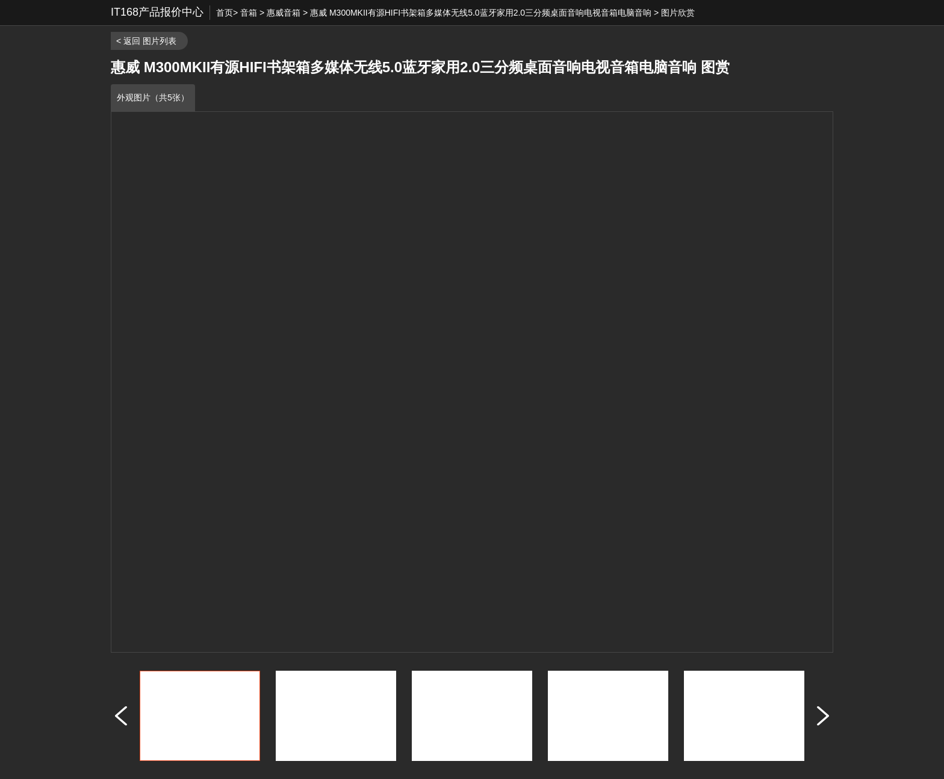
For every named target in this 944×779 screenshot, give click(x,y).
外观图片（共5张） (153, 97)
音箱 (248, 12)
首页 (224, 12)
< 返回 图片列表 (146, 41)
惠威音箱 (283, 12)
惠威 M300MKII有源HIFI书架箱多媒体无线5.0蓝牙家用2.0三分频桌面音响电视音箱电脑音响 (480, 12)
